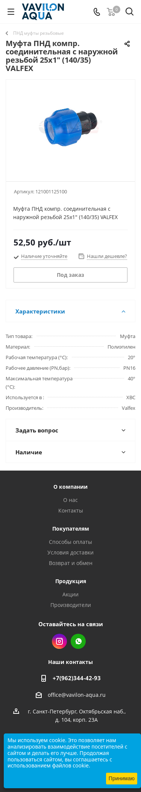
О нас (70, 499)
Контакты (70, 510)
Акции (70, 594)
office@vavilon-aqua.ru (77, 694)
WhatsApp (78, 641)
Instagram (59, 641)
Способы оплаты (70, 541)
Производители (70, 604)
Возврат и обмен (70, 563)
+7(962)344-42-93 (77, 678)
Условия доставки (70, 552)
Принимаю (122, 778)
